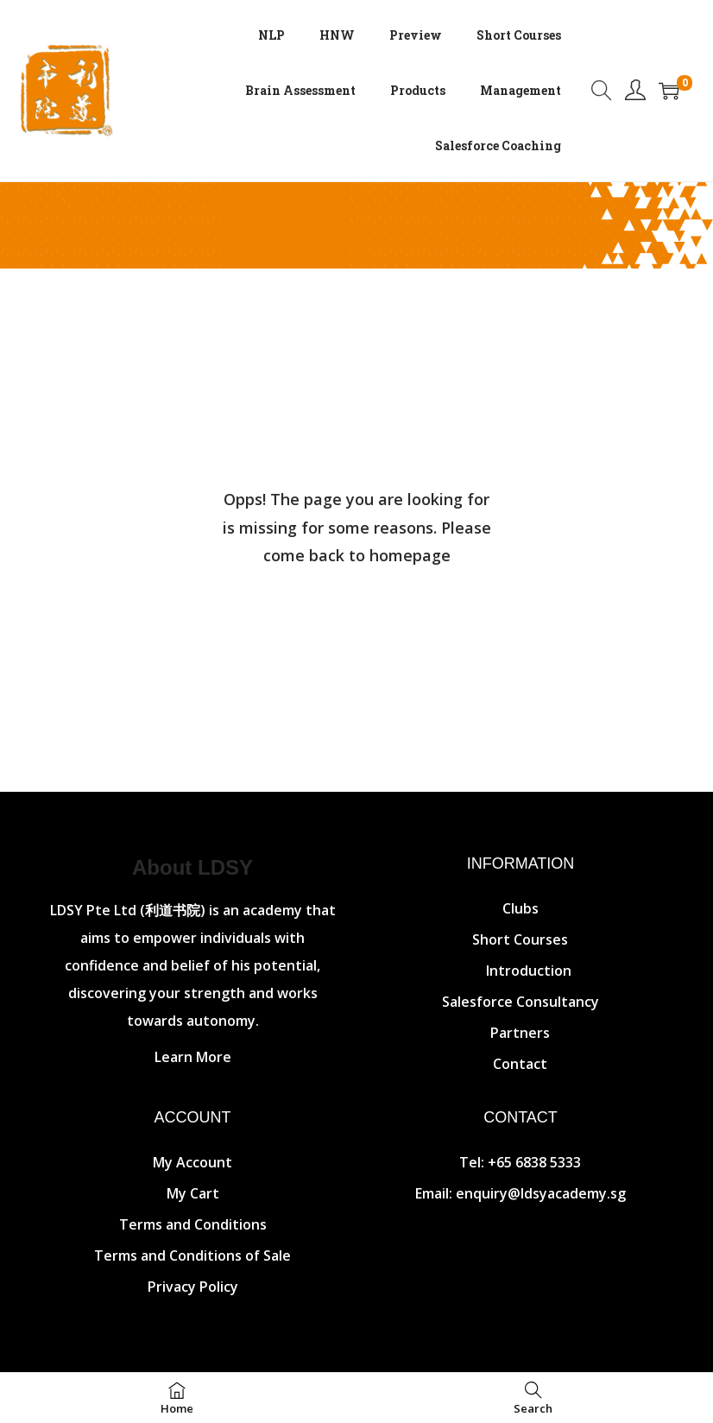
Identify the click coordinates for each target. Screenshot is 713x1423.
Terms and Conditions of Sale (192, 1255)
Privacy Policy (193, 1286)
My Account (192, 1162)
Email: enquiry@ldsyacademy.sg (520, 1193)
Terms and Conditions (193, 1224)
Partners (520, 1032)
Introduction (528, 970)
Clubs (520, 908)
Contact (520, 1063)
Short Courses (520, 939)
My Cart (193, 1193)
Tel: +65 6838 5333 (520, 1162)
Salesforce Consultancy (520, 1001)
